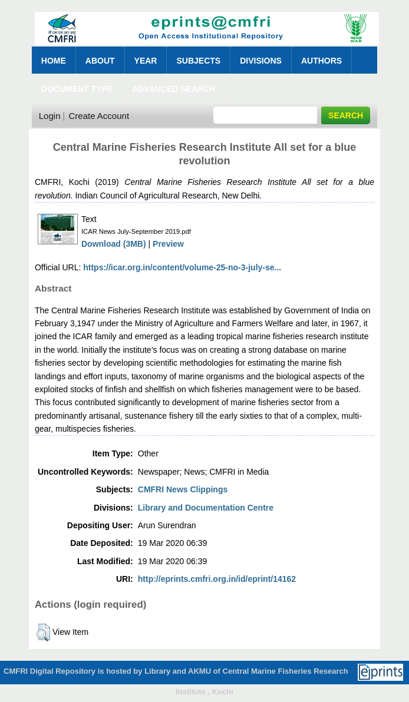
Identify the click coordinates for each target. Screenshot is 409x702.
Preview (168, 244)
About (100, 60)
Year (145, 60)
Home (53, 60)
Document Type (77, 89)
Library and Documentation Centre (205, 507)
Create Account (98, 116)
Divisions (261, 60)
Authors (321, 60)
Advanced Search (173, 89)
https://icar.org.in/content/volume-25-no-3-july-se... (182, 267)
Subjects (198, 60)
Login (50, 116)
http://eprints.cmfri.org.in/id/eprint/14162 (217, 579)
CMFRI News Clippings (182, 489)
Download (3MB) (113, 244)
